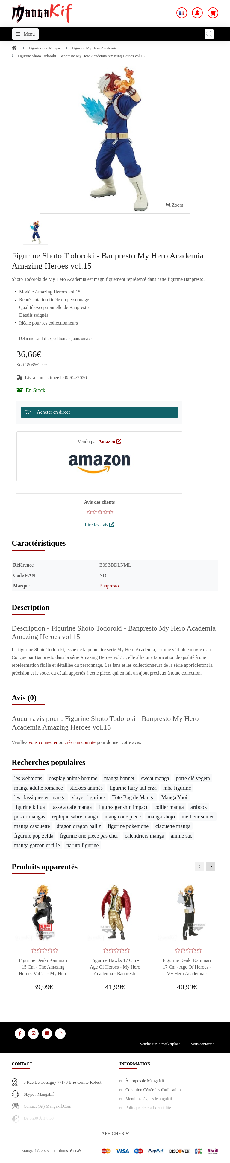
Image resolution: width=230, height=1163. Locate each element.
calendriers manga (144, 836)
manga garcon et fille (37, 845)
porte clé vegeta (193, 778)
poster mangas (29, 817)
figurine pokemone (128, 826)
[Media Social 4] (60, 1033)
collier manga (169, 807)
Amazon (109, 441)
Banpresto (109, 585)
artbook (198, 807)
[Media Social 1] (20, 1033)
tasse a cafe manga (72, 807)
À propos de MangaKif (144, 1081)
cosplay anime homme (73, 778)
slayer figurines (88, 797)
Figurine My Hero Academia (94, 48)
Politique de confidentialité (148, 1108)
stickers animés (86, 788)
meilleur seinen (198, 817)
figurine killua (29, 807)
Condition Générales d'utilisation (153, 1090)
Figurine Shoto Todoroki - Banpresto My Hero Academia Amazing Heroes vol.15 (81, 56)
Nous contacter (202, 1044)
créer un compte (81, 742)
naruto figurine (82, 845)
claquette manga (172, 826)
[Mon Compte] (197, 12)
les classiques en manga (39, 797)
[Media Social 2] (33, 1033)
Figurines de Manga (44, 48)
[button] (115, 1134)
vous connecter (43, 742)
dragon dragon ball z (79, 826)
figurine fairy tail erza (132, 788)
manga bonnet (119, 778)
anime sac (181, 836)
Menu (25, 33)
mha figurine (177, 788)
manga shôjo (161, 817)
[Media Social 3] (47, 1033)
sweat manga (155, 778)
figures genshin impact (123, 807)
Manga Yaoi (174, 797)
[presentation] (199, 866)
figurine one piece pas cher (89, 836)
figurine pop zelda (33, 836)
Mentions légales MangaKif (148, 1099)
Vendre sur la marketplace (160, 1044)
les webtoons (28, 778)
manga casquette (32, 826)
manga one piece (123, 817)
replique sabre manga (75, 817)
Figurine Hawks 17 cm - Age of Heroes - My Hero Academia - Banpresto (115, 967)
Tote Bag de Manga (133, 797)
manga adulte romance (38, 788)
